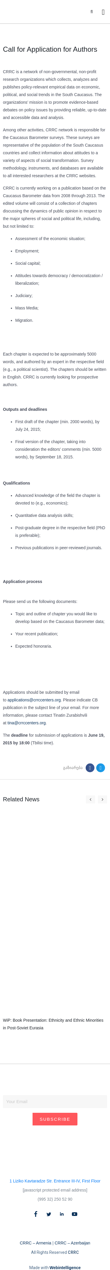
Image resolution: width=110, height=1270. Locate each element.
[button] (92, 12)
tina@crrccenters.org (27, 723)
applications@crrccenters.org (34, 700)
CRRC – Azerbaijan (72, 1243)
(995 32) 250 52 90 (55, 1199)
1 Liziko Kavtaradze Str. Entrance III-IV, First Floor (55, 1181)
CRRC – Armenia (35, 1243)
